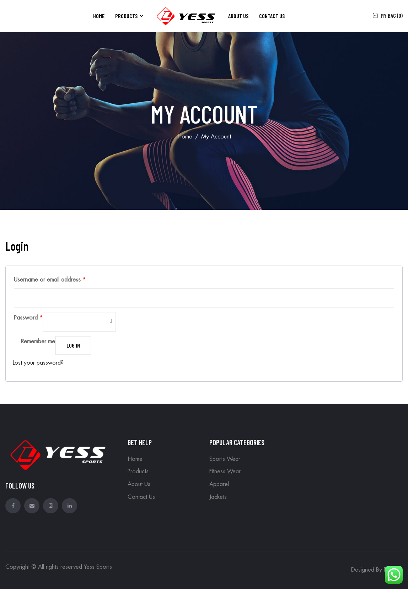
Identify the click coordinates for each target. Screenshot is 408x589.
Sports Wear (224, 459)
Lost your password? (38, 363)
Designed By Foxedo (377, 570)
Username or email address (50, 280)
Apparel (219, 484)
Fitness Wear (225, 471)
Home (98, 15)
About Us (238, 15)
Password (28, 318)
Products (126, 15)
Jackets (218, 497)
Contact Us (272, 15)
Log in (73, 345)
